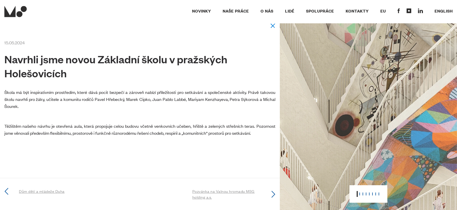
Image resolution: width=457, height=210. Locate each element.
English (444, 11)
